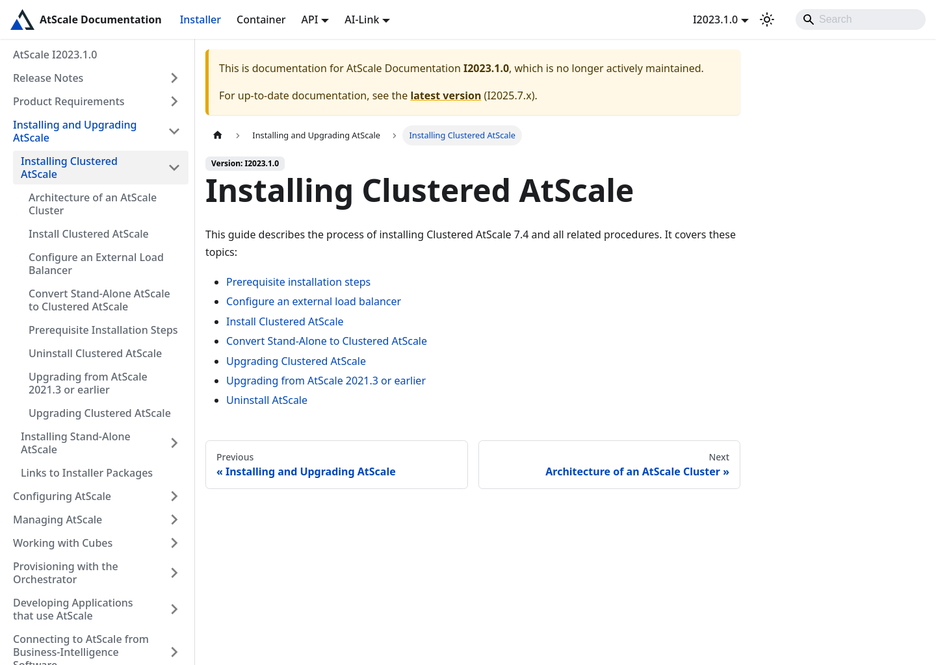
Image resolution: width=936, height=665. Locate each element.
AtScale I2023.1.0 (55, 54)
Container (261, 19)
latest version (445, 95)
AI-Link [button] (361, 19)
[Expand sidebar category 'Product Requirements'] (174, 101)
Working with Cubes (62, 543)
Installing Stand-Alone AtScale (76, 443)
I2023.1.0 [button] (715, 19)
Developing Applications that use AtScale (73, 609)
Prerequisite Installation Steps (103, 330)
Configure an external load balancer (313, 301)
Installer (200, 19)
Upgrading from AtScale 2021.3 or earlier (88, 383)
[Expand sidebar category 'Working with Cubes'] (174, 543)
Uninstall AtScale (266, 400)
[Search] (861, 19)
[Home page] (217, 135)
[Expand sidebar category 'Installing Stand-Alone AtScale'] (174, 443)
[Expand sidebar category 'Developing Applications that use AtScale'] (174, 609)
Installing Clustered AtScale (69, 167)
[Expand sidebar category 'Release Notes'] (174, 78)
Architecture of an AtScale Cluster (93, 204)
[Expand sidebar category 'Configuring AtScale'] (174, 496)
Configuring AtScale (62, 496)
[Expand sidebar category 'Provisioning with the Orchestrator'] (174, 573)
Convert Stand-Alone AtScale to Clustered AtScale (99, 300)
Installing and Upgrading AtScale (75, 131)
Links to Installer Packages (87, 473)
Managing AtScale (57, 519)
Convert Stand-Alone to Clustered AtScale (326, 341)
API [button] (310, 19)
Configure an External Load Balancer (96, 263)
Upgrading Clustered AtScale (100, 413)
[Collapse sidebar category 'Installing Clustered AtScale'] (174, 167)
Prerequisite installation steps (298, 282)
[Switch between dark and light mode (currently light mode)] (767, 19)
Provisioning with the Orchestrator (65, 572)
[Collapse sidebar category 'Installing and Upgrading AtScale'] (174, 131)
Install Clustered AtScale (89, 234)
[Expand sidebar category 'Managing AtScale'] (174, 519)
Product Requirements (69, 101)
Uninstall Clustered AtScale (95, 353)
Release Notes (48, 78)
